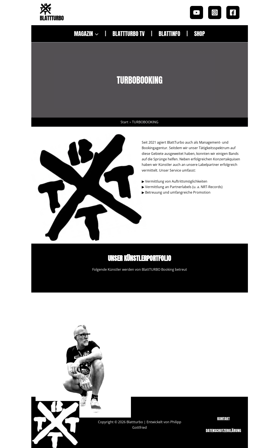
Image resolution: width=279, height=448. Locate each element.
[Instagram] (214, 12)
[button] (95, 33)
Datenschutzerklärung (223, 430)
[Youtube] (196, 12)
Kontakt (223, 419)
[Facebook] (232, 12)
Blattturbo (52, 18)
